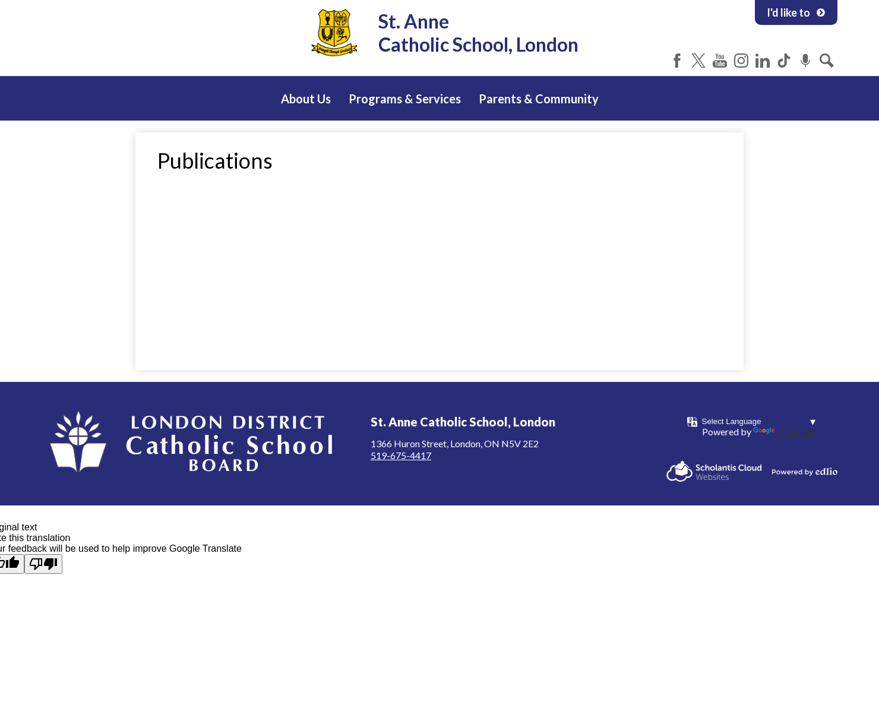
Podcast (805, 60)
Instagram (741, 60)
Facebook (677, 60)
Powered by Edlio (804, 472)
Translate (784, 431)
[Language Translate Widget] (758, 421)
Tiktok (784, 60)
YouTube (720, 60)
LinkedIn (762, 60)
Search (827, 60)
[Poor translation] (43, 564)
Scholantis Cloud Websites (714, 471)
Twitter (698, 60)
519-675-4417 (401, 455)
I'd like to (796, 12)
